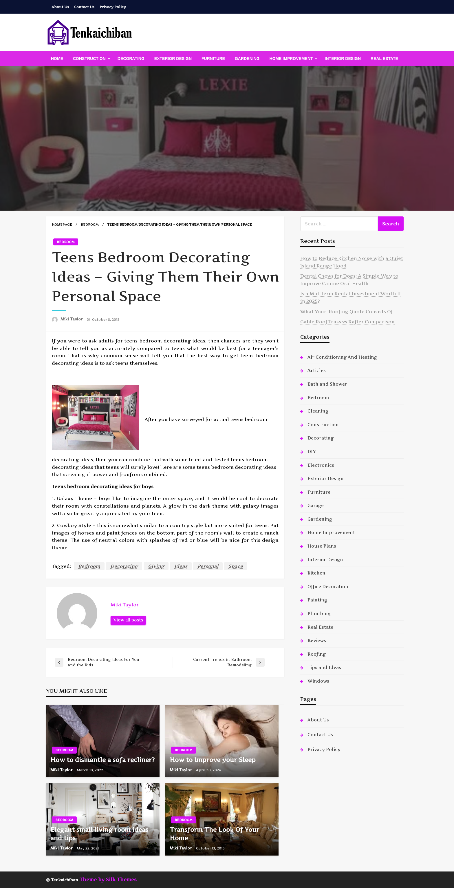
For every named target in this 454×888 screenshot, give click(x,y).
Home (57, 58)
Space (235, 566)
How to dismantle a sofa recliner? (102, 759)
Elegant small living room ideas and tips (99, 834)
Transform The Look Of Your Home (214, 834)
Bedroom (90, 225)
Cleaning (317, 411)
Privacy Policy (113, 7)
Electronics (320, 465)
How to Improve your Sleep (213, 759)
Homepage (62, 225)
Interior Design (343, 58)
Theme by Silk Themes (108, 879)
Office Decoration (327, 586)
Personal (207, 566)
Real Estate (384, 58)
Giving (156, 566)
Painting (317, 600)
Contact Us (84, 7)
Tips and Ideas (324, 667)
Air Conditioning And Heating (342, 357)
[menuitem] (57, 58)
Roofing (316, 654)
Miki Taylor (72, 319)
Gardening (247, 58)
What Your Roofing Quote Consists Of (346, 311)
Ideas (180, 566)
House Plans (321, 546)
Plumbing (319, 613)
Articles (316, 370)
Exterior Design (173, 58)
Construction (89, 58)
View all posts (128, 620)
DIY (311, 451)
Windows (318, 681)
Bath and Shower (327, 384)
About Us (60, 7)
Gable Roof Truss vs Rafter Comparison (347, 321)
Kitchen (316, 573)
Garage (315, 505)
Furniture (213, 58)
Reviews (316, 640)
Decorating (131, 58)
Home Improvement (291, 58)
